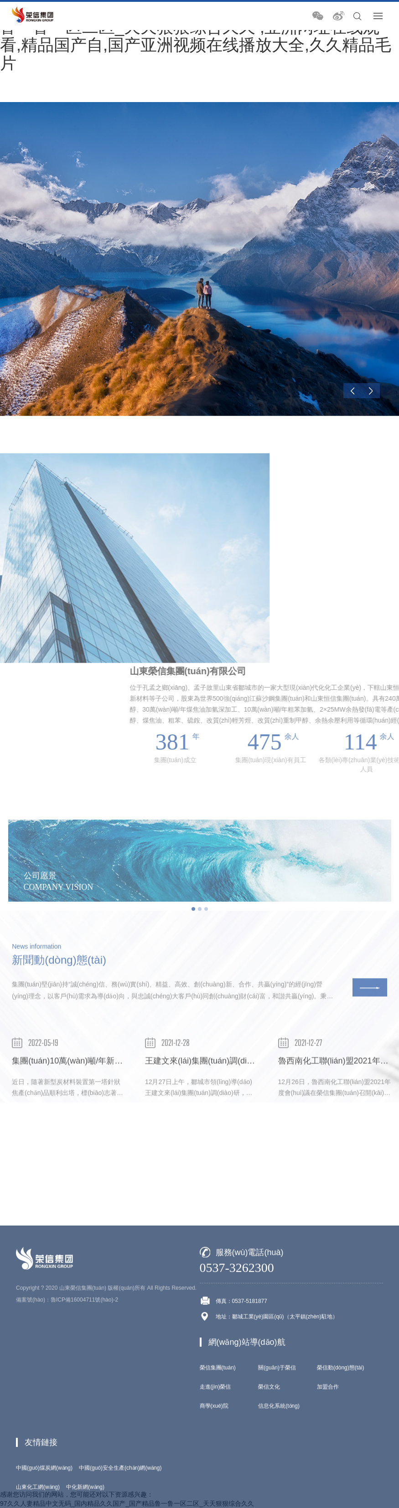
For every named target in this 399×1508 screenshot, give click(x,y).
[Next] (371, 390)
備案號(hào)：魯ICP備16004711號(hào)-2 (67, 1406)
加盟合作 (328, 1493)
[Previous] (352, 390)
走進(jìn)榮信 (215, 1493)
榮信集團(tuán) (218, 1474)
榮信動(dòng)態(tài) (340, 1474)
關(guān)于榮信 (277, 1474)
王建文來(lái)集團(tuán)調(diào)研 (206, 1094)
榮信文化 (269, 1493)
